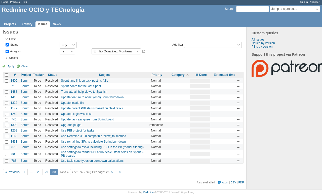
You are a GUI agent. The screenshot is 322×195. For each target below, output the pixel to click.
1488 (14, 91)
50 (112, 172)
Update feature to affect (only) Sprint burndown (92, 97)
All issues (258, 39)
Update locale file (72, 103)
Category (178, 75)
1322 (14, 103)
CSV (233, 182)
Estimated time (224, 75)
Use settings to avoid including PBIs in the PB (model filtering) (102, 147)
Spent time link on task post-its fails (84, 80)
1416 (14, 97)
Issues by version (263, 43)
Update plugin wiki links (76, 114)
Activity (26, 24)
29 (46, 172)
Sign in (304, 2)
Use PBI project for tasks (77, 130)
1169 (14, 136)
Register (314, 2)
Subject (104, 75)
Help (24, 2)
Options (13, 57)
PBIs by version (262, 46)
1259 (14, 130)
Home (5, 2)
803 (13, 154)
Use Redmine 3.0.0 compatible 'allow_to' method (93, 136)
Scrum (25, 80)
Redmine (148, 192)
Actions (239, 81)
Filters (12, 39)
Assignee (15, 50)
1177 (14, 108)
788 (13, 160)
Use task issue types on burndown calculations (92, 160)
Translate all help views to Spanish (84, 91)
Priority (157, 75)
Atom (225, 182)
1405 (14, 80)
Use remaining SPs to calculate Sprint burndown (93, 141)
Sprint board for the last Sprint (81, 86)
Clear (24, 66)
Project (26, 75)
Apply (11, 66)
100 (118, 172)
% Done (201, 75)
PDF (241, 182)
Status (14, 44)
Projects (15, 2)
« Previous (12, 172)
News (57, 24)
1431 (14, 141)
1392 (14, 125)
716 (13, 86)
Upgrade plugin (71, 125)
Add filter (177, 44)
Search (229, 9)
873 (13, 147)
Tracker (38, 75)
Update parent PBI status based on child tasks (92, 108)
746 (13, 119)
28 (38, 172)
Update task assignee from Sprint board (87, 119)
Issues (42, 24)
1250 (14, 114)
